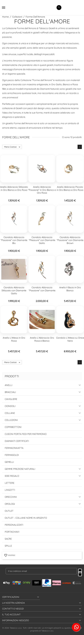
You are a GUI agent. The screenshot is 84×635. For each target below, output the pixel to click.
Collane (10, 413)
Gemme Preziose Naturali (20, 468)
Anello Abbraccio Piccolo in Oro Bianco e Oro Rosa (70, 188)
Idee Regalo (12, 475)
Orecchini (11, 496)
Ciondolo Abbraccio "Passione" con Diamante (42, 289)
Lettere (9, 482)
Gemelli (9, 461)
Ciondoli (10, 406)
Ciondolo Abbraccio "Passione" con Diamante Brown (70, 240)
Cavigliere (11, 399)
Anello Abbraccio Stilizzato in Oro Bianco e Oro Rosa (14, 188)
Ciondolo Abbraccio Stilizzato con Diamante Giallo (14, 290)
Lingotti (10, 489)
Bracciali (10, 392)
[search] (59, 7)
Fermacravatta (14, 448)
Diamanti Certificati (17, 441)
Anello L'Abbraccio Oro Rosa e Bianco (42, 339)
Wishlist (9, 555)
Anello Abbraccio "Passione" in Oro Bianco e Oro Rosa (42, 189)
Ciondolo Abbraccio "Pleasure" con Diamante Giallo (42, 240)
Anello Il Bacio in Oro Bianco (70, 289)
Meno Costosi (13, 147)
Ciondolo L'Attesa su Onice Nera (70, 339)
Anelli (8, 385)
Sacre (8, 538)
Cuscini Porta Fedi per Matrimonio (26, 434)
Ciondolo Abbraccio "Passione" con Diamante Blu (14, 240)
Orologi (10, 503)
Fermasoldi (12, 455)
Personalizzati (14, 524)
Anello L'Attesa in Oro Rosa (14, 339)
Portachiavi (12, 531)
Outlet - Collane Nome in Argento (26, 517)
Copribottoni (13, 427)
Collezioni (11, 420)
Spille (8, 545)
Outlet (9, 510)
